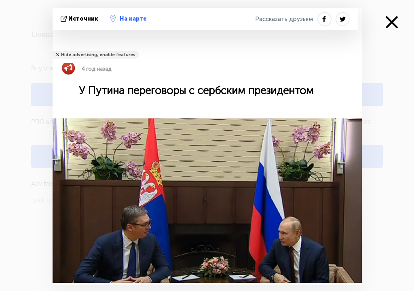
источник (80, 18)
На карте (128, 18)
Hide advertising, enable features (98, 54)
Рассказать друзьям (284, 19)
